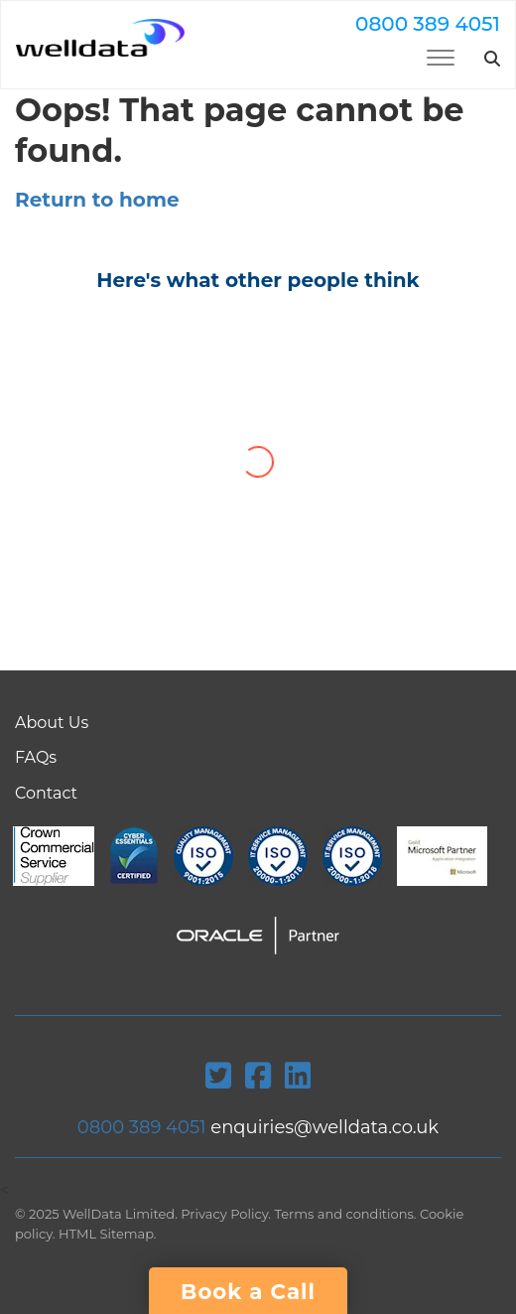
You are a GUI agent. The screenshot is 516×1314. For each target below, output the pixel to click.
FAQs (36, 757)
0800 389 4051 (427, 24)
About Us (51, 722)
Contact (46, 793)
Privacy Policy (224, 1214)
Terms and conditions (344, 1214)
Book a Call (248, 1291)
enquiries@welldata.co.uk (324, 1127)
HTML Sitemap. (108, 1233)
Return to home (97, 200)
